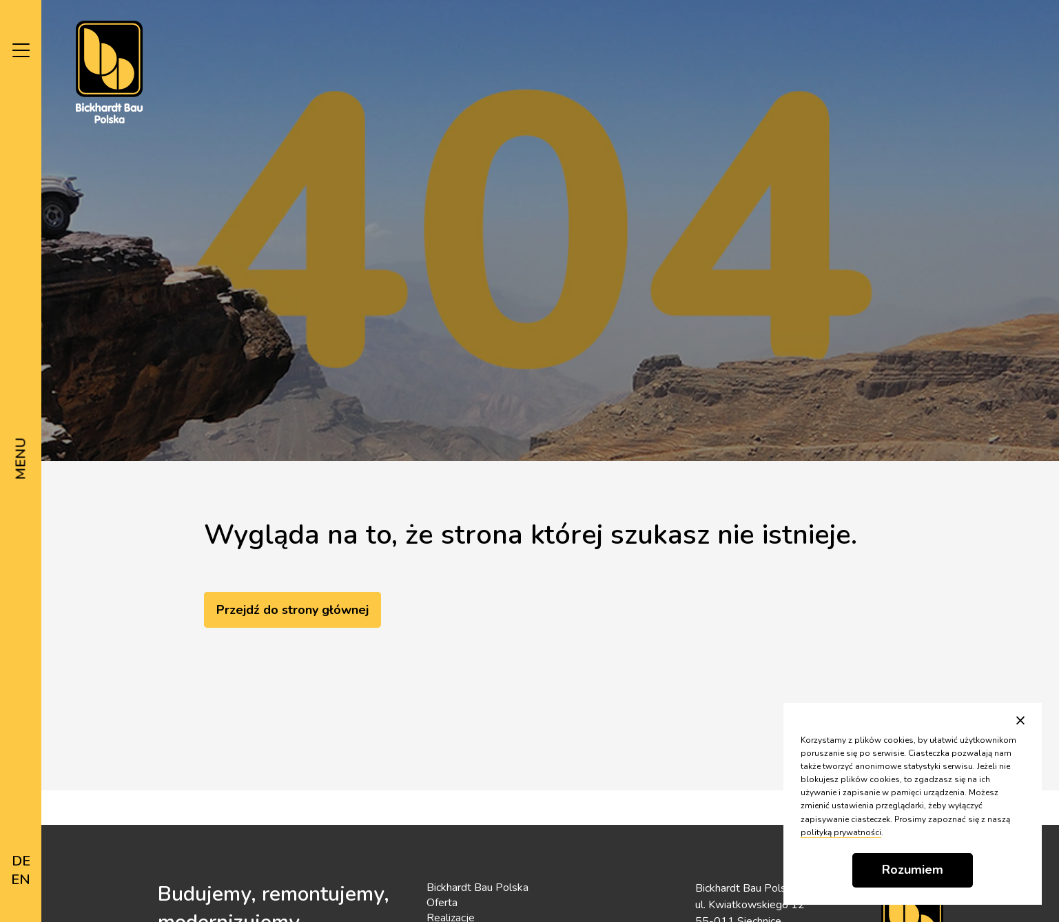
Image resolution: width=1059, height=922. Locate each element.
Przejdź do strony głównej (292, 610)
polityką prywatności (841, 832)
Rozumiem (912, 869)
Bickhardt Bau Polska (477, 887)
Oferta (441, 902)
